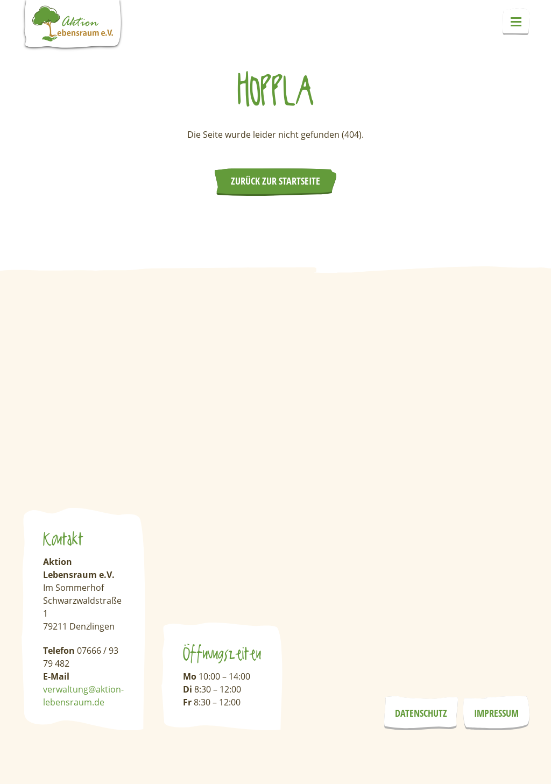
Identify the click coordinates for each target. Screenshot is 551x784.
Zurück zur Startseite (275, 180)
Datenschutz (421, 713)
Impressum (496, 713)
